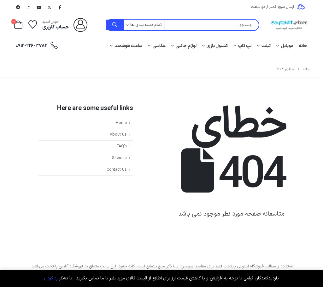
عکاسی (159, 46)
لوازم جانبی (185, 46)
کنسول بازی (217, 46)
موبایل (287, 46)
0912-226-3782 (37, 45)
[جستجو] (115, 25)
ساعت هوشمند (128, 46)
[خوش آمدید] (64, 25)
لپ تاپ (245, 46)
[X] (49, 7)
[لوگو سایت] (289, 25)
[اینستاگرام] (28, 7)
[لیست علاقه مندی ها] (32, 25)
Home (121, 123)
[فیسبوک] (60, 7)
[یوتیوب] (39, 7)
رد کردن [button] (51, 278)
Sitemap (119, 158)
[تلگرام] (18, 7)
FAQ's (122, 146)
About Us (118, 134)
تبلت (266, 46)
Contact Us (117, 170)
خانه (303, 46)
